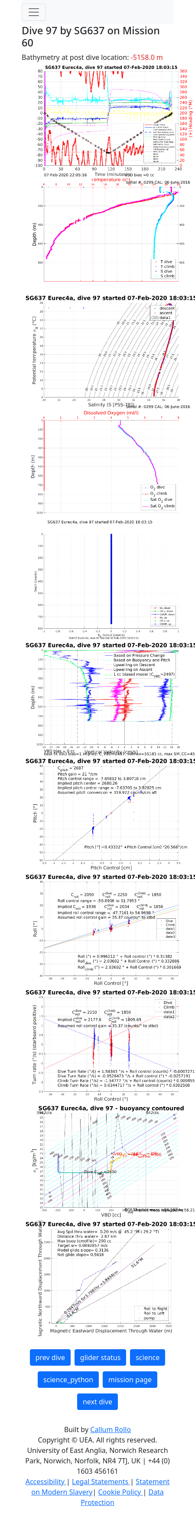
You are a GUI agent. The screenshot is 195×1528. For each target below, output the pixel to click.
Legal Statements (101, 1481)
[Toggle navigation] (34, 12)
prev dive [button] (50, 1357)
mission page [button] (130, 1379)
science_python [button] (68, 1379)
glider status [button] (100, 1357)
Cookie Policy (120, 1492)
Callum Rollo (110, 1429)
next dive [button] (97, 1401)
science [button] (147, 1357)
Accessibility (46, 1481)
